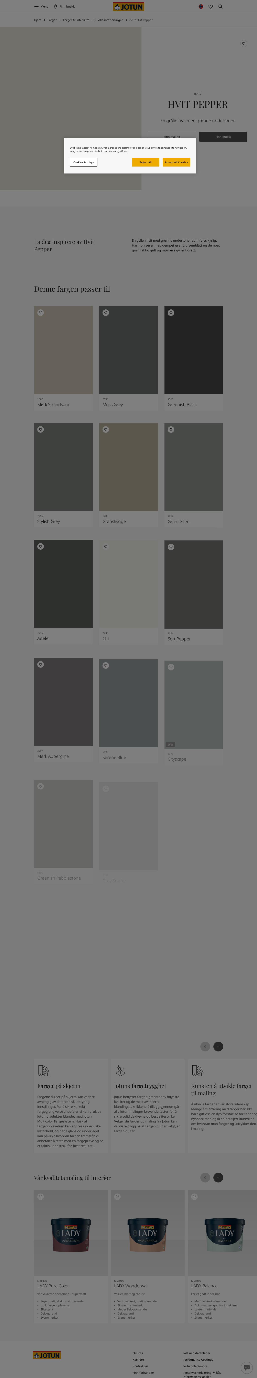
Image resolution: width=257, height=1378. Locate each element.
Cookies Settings (83, 162)
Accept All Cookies (176, 162)
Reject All (146, 162)
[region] (130, 156)
